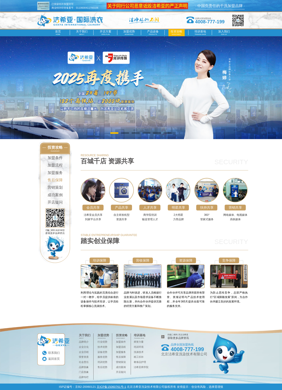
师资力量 (139, 341)
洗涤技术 (139, 352)
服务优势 (102, 357)
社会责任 (84, 362)
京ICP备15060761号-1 (111, 386)
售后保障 (55, 180)
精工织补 (139, 357)
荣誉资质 (84, 357)
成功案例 (55, 195)
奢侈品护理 (140, 362)
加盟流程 (55, 165)
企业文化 (84, 347)
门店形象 (84, 372)
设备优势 (102, 352)
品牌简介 (84, 341)
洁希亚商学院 (141, 367)
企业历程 (84, 352)
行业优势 (102, 341)
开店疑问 (55, 202)
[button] (114, 133)
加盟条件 (55, 158)
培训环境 (139, 347)
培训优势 (102, 362)
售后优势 (102, 367)
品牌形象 (84, 367)
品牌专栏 (84, 377)
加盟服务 (55, 173)
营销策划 (55, 187)
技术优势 (102, 347)
